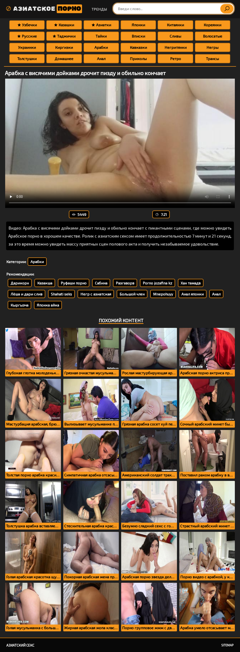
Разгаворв (125, 283)
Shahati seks (61, 294)
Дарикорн (20, 283)
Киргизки (64, 47)
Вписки (138, 36)
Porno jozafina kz (157, 283)
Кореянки (212, 25)
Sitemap (227, 645)
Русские (27, 36)
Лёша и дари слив (26, 294)
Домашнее (64, 58)
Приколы (138, 58)
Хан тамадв (191, 283)
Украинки (27, 47)
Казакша (44, 283)
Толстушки (27, 58)
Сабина (101, 283)
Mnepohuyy (163, 294)
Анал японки (192, 294)
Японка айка (48, 305)
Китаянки (175, 25)
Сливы (175, 36)
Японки (138, 25)
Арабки (101, 47)
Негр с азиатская (95, 294)
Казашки (64, 25)
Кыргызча (19, 305)
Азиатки (101, 25)
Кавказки (138, 47)
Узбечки (27, 25)
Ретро (175, 58)
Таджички (63, 36)
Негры (212, 47)
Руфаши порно (73, 283)
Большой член (132, 294)
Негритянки (176, 47)
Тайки (101, 36)
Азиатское (43, 8)
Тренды (99, 9)
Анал (101, 58)
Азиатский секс (20, 645)
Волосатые (212, 36)
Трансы (212, 58)
